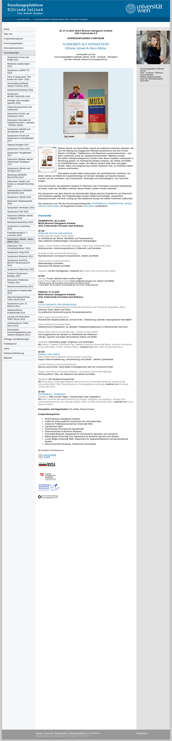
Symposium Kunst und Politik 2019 (18, 58)
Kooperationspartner (13, 38)
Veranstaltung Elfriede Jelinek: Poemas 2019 (17, 84)
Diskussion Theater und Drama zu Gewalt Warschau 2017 (20, 184)
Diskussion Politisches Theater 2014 (18, 281)
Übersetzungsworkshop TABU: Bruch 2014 (18, 298)
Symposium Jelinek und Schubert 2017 (18, 169)
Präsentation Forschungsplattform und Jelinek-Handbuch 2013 (19, 332)
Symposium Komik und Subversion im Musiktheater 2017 (20, 138)
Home (6, 29)
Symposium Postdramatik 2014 (19, 291)
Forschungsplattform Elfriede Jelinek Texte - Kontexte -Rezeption (61, 19)
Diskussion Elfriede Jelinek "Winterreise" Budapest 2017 (20, 162)
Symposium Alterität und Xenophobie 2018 (18, 130)
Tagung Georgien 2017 (18, 144)
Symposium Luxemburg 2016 (18, 227)
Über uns (8, 34)
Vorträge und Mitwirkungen (16, 339)
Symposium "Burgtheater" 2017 (19, 154)
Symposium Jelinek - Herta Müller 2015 (20, 240)
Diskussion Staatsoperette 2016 (19, 202)
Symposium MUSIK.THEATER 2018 (18, 95)
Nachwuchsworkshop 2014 (20, 286)
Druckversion (141, 733)
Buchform (90, 206)
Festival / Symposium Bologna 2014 (17, 274)
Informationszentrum (13, 48)
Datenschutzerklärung (78, 733)
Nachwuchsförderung (14, 353)
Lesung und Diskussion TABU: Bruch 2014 (18, 317)
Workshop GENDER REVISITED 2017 (17, 176)
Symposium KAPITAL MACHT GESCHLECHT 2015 (18, 263)
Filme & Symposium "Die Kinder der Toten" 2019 (19, 78)
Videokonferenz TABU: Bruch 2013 (18, 324)
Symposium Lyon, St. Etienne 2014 (17, 304)
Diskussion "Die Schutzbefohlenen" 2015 (19, 247)
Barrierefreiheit (61, 733)
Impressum (48, 733)
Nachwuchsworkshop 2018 (20, 90)
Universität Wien (23, 19)
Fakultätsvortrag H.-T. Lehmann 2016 (17, 233)
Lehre (6, 348)
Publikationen (10, 344)
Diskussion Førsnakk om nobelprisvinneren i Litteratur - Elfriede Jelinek (20, 122)
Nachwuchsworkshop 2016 (20, 222)
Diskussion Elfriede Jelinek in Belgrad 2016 (20, 216)
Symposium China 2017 (18, 148)
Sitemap (39, 733)
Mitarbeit (8, 358)
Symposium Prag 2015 (18, 252)
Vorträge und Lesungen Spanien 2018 (18, 101)
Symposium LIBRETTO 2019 (18, 71)
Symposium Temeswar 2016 (20, 207)
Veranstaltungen (11, 52)
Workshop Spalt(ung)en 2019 (18, 65)
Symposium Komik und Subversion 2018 (18, 114)
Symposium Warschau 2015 (20, 269)
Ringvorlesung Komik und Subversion (19, 108)
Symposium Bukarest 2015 (20, 256)
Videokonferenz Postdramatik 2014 (16, 311)
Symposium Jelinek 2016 (19, 197)
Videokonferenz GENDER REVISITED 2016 (19, 191)
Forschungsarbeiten (13, 43)
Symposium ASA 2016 (18, 211)
